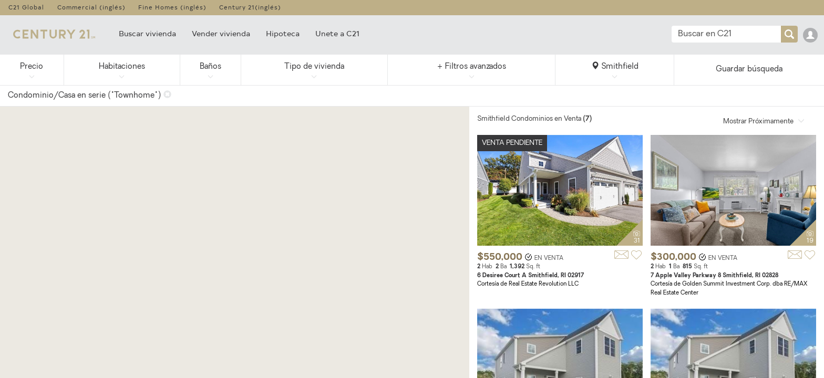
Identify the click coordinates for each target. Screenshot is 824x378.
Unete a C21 (337, 33)
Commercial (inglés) (91, 7)
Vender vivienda (221, 33)
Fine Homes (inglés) (172, 7)
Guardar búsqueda (749, 70)
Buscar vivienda (147, 33)
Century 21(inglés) (250, 7)
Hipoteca (283, 33)
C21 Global (26, 7)
